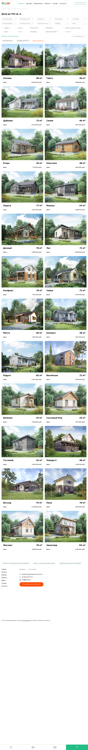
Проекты (21, 3)
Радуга (7, 375)
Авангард (51, 545)
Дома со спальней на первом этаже (44, 563)
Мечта (6, 333)
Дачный (7, 248)
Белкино (8, 418)
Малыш (50, 206)
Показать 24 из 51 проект (10, 36)
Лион (49, 503)
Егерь (6, 163)
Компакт (51, 333)
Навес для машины (52, 31)
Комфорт (8, 291)
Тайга (49, 78)
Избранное (23, 569)
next (83, 563)
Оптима (7, 78)
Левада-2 (51, 460)
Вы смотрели (32, 569)
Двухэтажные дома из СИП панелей (70, 563)
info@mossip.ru (26, 579)
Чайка (49, 291)
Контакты (63, 3)
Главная (4, 569)
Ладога (7, 206)
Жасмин (7, 545)
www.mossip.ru (26, 620)
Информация (38, 3)
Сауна (6, 31)
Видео (3, 580)
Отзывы (55, 3)
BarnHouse (52, 375)
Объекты (47, 3)
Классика (51, 163)
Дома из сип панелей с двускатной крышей (16, 563)
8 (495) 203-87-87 (80, 2)
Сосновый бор (54, 418)
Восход (7, 503)
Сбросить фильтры (37, 40)
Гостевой (8, 460)
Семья (49, 121)
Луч (48, 248)
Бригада (29, 3)
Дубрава (8, 121)
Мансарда (34, 31)
